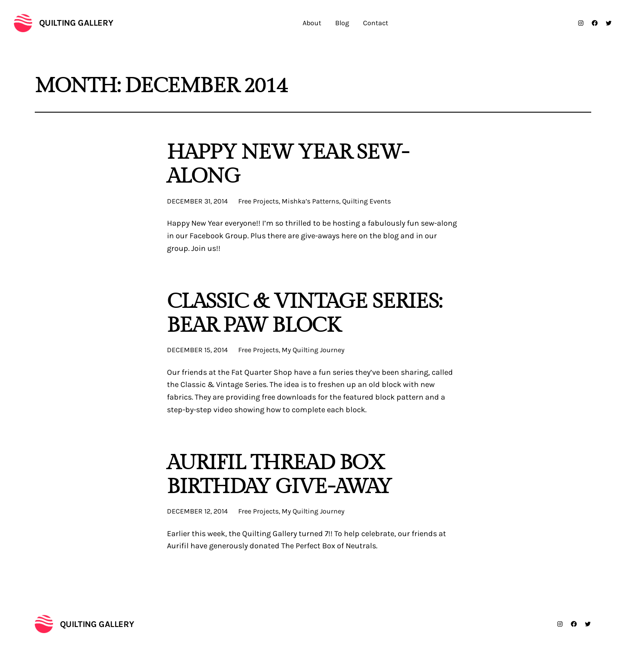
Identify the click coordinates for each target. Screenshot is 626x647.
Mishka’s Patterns (310, 201)
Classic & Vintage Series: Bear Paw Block (304, 313)
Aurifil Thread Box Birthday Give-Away (279, 475)
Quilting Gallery (76, 23)
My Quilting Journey (313, 350)
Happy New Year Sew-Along (288, 164)
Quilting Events (366, 201)
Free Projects (258, 201)
